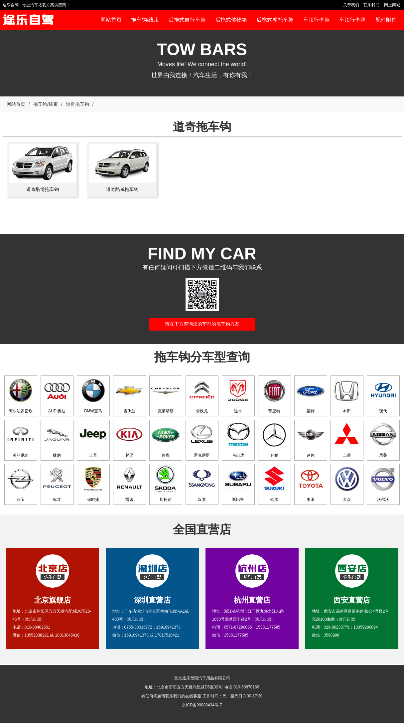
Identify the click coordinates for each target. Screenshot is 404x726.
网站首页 (16, 104)
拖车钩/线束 (45, 104)
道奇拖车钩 (77, 104)
